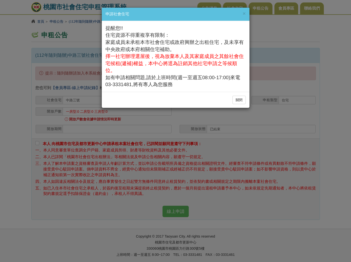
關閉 (239, 100)
